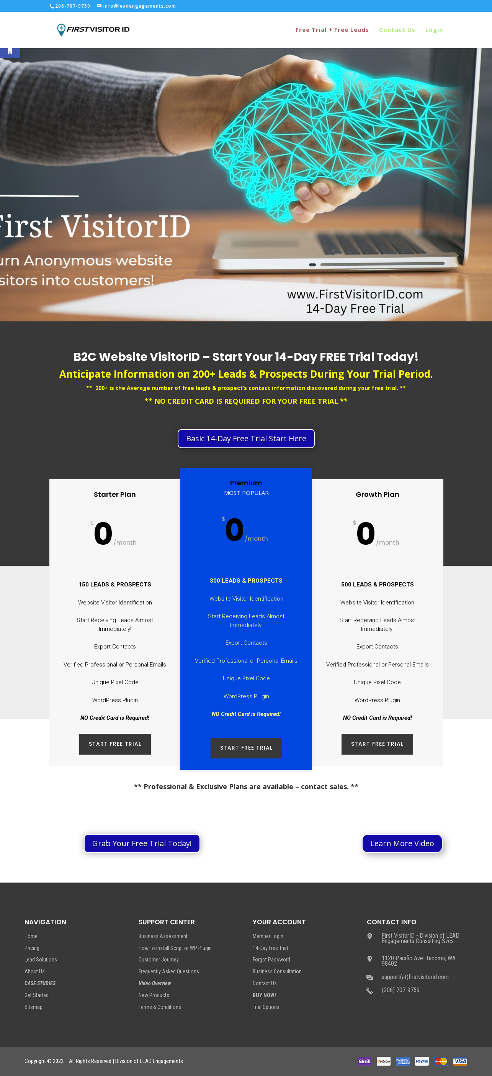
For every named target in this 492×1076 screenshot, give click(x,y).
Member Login (268, 936)
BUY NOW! (264, 995)
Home (31, 936)
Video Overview (155, 983)
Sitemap (33, 1007)
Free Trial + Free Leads (332, 31)
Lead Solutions (41, 959)
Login (434, 31)
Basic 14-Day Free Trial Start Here (246, 438)
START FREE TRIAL (115, 744)
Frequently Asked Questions (169, 971)
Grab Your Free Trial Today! (142, 843)
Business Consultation (277, 971)
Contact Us (397, 31)
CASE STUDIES (40, 983)
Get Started (37, 995)
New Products (154, 995)
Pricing (32, 948)
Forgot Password (271, 959)
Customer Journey (159, 959)
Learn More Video (402, 843)
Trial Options (266, 1007)
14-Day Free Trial (270, 948)
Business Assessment (163, 936)
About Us (35, 971)
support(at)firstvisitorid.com (415, 977)
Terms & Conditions (160, 1007)
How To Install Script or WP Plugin (175, 948)
